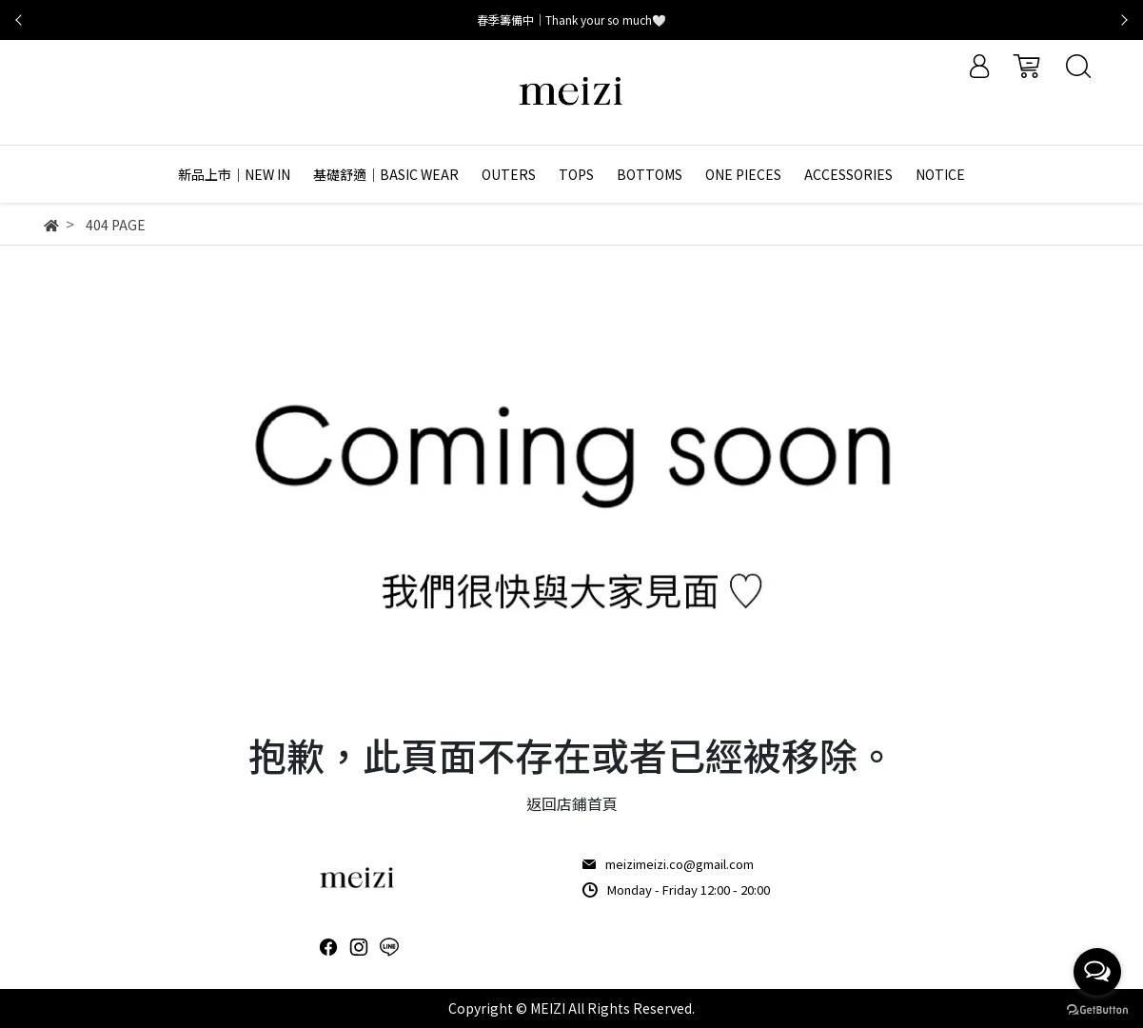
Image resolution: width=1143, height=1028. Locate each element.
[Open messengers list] (1097, 972)
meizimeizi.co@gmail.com (679, 864)
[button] (19, 20)
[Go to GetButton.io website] (1097, 1008)
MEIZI (547, 1008)
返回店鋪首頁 (572, 803)
